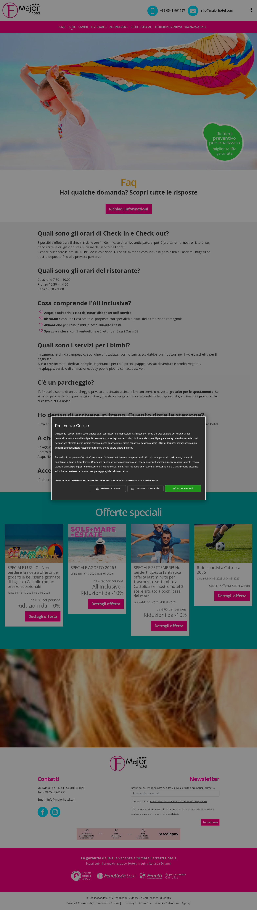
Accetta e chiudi (183, 488)
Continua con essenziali (145, 488)
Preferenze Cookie (108, 488)
